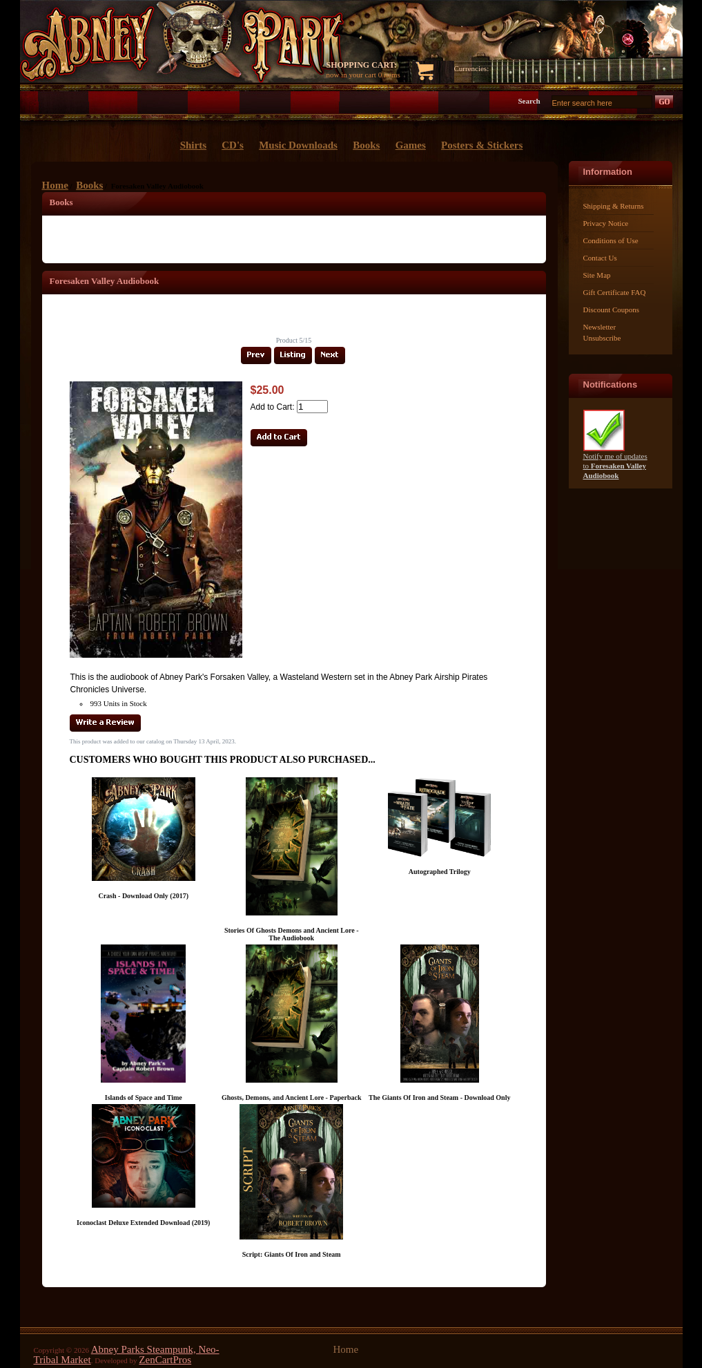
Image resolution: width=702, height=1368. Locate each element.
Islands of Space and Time (143, 1097)
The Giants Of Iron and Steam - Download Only (439, 1097)
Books (89, 185)
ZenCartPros (165, 1359)
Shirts (193, 145)
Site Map (597, 275)
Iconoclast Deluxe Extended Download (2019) (143, 1222)
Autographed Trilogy (440, 871)
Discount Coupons (611, 309)
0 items (389, 74)
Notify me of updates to (615, 461)
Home (55, 185)
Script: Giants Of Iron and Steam (291, 1254)
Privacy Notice (606, 223)
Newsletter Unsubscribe (602, 332)
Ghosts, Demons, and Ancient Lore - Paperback (292, 1097)
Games (411, 145)
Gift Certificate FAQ (614, 292)
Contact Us (600, 258)
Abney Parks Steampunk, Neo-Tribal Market (127, 1354)
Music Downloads (298, 145)
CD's (233, 145)
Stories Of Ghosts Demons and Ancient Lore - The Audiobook (291, 934)
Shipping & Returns (613, 206)
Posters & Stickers (482, 145)
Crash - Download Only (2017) (143, 896)
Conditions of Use (610, 240)
